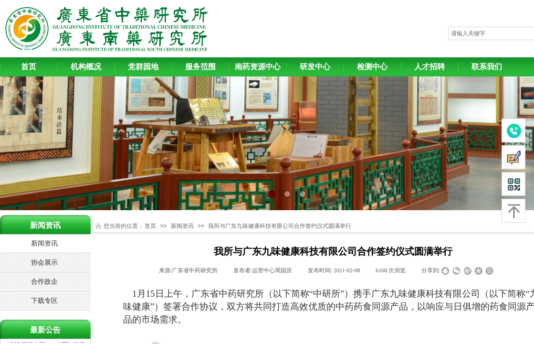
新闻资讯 (182, 226)
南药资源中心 (258, 67)
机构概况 (86, 67)
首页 (28, 67)
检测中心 (372, 67)
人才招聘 (429, 67)
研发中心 (315, 67)
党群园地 (143, 67)
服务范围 (200, 67)
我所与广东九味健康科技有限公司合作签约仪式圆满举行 (279, 226)
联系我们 (486, 67)
